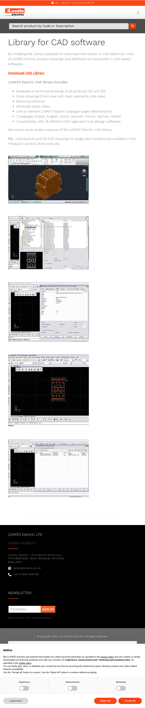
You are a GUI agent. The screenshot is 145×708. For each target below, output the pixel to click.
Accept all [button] (130, 701)
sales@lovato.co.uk (24, 568)
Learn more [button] (16, 701)
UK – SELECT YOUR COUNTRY (72, 2)
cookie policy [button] (25, 663)
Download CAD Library (26, 73)
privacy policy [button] (107, 657)
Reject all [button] (105, 701)
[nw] (32, 606)
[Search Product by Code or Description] (69, 26)
